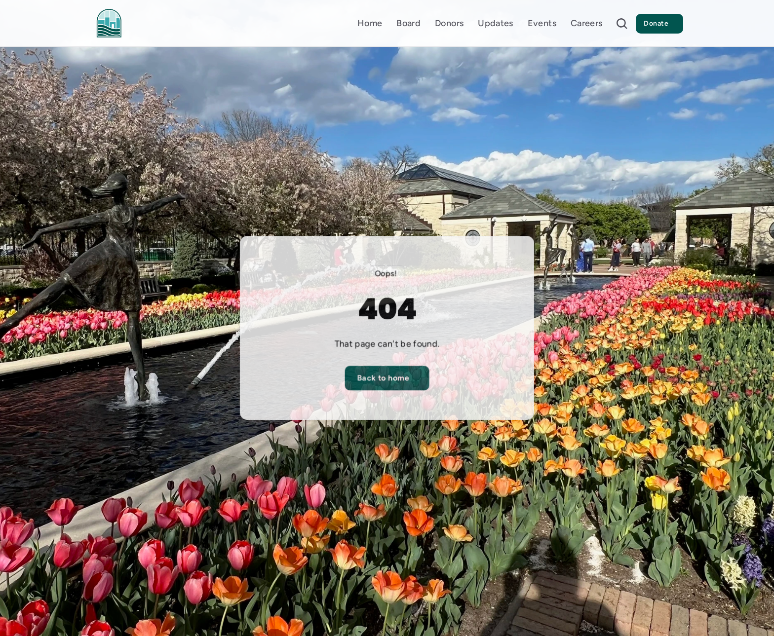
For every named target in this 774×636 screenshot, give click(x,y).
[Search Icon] (622, 23)
